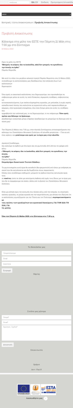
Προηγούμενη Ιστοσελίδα (62, 2)
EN (36, 2)
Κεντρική (6, 22)
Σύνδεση (44, 2)
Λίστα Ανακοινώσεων (22, 22)
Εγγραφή (7, 270)
